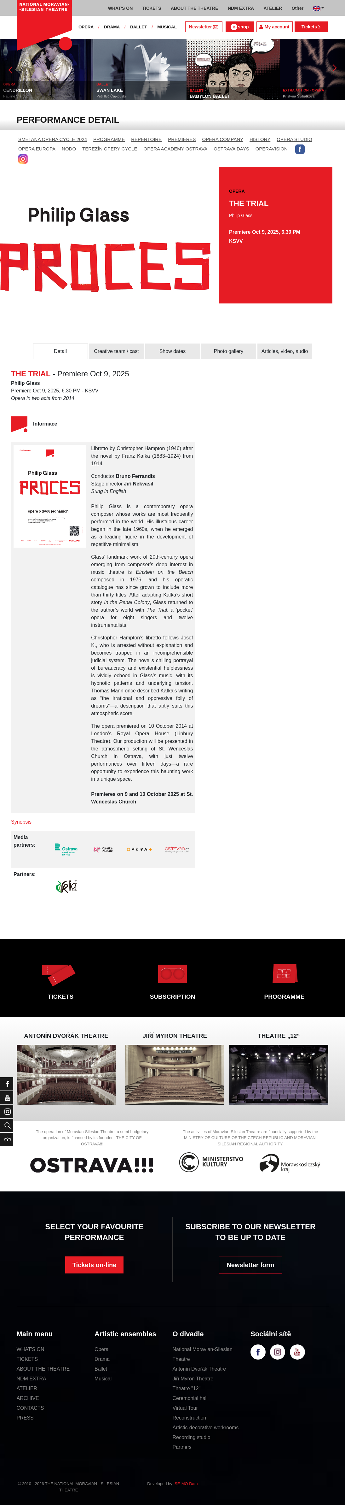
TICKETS (60, 996)
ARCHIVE (28, 1398)
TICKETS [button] (151, 8)
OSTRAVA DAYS (231, 148)
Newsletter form (250, 1264)
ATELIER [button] (273, 8)
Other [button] (297, 8)
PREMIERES (182, 139)
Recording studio (191, 1437)
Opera (101, 1349)
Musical (103, 1378)
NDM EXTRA (31, 1378)
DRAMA (112, 27)
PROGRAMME (109, 139)
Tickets (311, 26)
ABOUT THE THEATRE (43, 1369)
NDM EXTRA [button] (241, 8)
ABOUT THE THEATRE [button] (194, 8)
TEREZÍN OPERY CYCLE (109, 148)
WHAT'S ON (30, 1349)
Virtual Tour (185, 1408)
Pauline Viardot (15, 96)
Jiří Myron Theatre (193, 1378)
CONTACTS (30, 1408)
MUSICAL (167, 27)
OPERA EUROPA (36, 148)
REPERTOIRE (146, 139)
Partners (182, 1447)
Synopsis (21, 822)
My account (274, 26)
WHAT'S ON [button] (120, 8)
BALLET (138, 27)
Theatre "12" (187, 1388)
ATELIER (27, 1388)
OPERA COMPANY (223, 139)
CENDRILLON (17, 90)
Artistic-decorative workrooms (206, 1427)
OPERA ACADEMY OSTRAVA (176, 148)
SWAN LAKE (109, 90)
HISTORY (260, 139)
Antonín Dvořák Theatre (199, 1369)
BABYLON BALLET (210, 96)
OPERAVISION (272, 148)
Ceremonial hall (190, 1398)
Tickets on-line (94, 1264)
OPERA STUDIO (294, 139)
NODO (69, 148)
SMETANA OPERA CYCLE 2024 (52, 139)
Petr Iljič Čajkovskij (111, 96)
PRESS (25, 1417)
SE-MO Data (186, 1483)
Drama (102, 1359)
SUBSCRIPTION (172, 996)
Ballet (101, 1369)
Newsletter (203, 26)
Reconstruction (189, 1417)
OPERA (86, 27)
